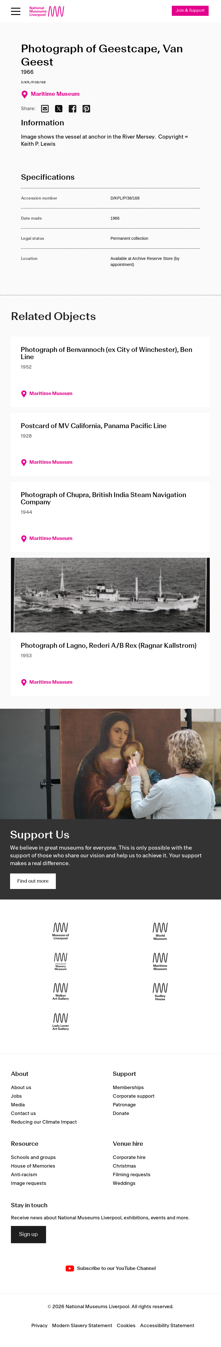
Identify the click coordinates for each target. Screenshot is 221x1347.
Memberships (128, 1087)
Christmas (124, 1166)
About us (21, 1087)
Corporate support (134, 1096)
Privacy (39, 1325)
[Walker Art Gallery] (60, 992)
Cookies (126, 1325)
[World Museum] (160, 931)
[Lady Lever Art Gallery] (60, 1022)
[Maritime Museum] (160, 961)
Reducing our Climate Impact (44, 1122)
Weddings (124, 1183)
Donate (121, 1113)
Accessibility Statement (167, 1325)
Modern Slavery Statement (82, 1325)
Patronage (124, 1105)
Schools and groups (33, 1157)
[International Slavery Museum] (60, 961)
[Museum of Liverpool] (60, 931)
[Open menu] (15, 11)
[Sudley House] (160, 992)
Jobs (16, 1096)
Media (18, 1105)
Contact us (23, 1113)
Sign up (28, 1234)
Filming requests (131, 1175)
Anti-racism (24, 1175)
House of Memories (33, 1166)
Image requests (28, 1183)
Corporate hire (129, 1157)
